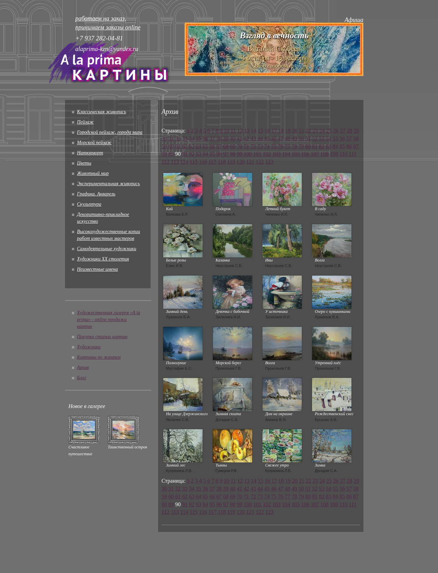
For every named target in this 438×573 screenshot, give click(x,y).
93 (198, 154)
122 (260, 162)
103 (276, 154)
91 (185, 154)
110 (343, 154)
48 (287, 138)
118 (222, 162)
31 (171, 138)
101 (257, 154)
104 (286, 154)
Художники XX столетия (103, 259)
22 (308, 130)
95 (212, 154)
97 (226, 154)
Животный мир (93, 173)
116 (203, 162)
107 (315, 154)
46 (273, 138)
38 (219, 138)
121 (250, 162)
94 (205, 154)
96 (219, 154)
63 (191, 146)
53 (321, 138)
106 (305, 154)
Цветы (84, 163)
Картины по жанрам (98, 357)
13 (246, 130)
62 (185, 146)
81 (315, 146)
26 (335, 130)
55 (335, 138)
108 (324, 154)
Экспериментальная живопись (108, 183)
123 (269, 162)
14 (253, 130)
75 (273, 146)
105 (296, 154)
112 (165, 162)
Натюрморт (90, 152)
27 (342, 130)
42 (246, 138)
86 (349, 146)
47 (280, 138)
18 (281, 130)
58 (356, 138)
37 (212, 138)
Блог (81, 377)
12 (240, 130)
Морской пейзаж (94, 142)
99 (239, 154)
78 (294, 146)
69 (232, 146)
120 (240, 162)
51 (308, 138)
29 (356, 130)
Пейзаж (85, 122)
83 (328, 146)
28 (349, 130)
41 (239, 138)
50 (301, 138)
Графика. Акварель (96, 193)
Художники (89, 346)
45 (267, 138)
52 (315, 138)
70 (239, 146)
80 (308, 146)
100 (248, 154)
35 (198, 138)
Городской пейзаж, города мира (109, 132)
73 (260, 146)
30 (164, 138)
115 (193, 162)
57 (349, 138)
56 (342, 138)
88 (164, 154)
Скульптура (89, 204)
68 (226, 146)
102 (267, 154)
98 (232, 154)
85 (342, 146)
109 (334, 154)
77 (287, 146)
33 (185, 138)
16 (267, 130)
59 (164, 146)
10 (226, 130)
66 (212, 146)
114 (184, 162)
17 (274, 130)
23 (315, 130)
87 (356, 146)
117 (212, 162)
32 (178, 138)
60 (171, 146)
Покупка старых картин (102, 336)
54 (328, 138)
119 (231, 162)
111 (353, 154)
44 (260, 138)
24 (322, 130)
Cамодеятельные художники (106, 248)
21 (301, 130)
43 (253, 138)
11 (233, 130)
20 (294, 130)
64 (198, 146)
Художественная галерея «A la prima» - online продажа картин (108, 319)
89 (171, 154)
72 (253, 146)
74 (267, 146)
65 (205, 146)
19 (288, 130)
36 (205, 138)
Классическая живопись (101, 111)
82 (321, 146)
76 (280, 146)
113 (175, 162)
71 (246, 146)
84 (335, 146)
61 (178, 146)
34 (191, 138)
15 (260, 130)
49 (294, 138)
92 (191, 154)
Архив (83, 367)
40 (232, 138)
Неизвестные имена (97, 269)
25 (329, 130)
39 (226, 138)
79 (301, 146)
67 (219, 146)
